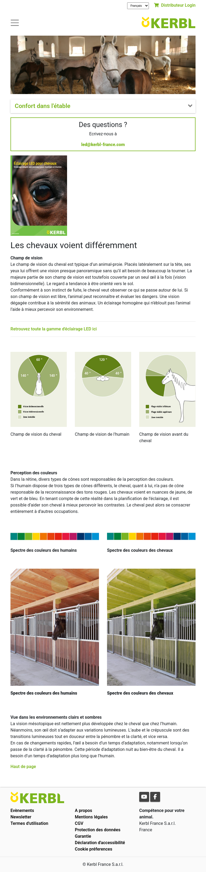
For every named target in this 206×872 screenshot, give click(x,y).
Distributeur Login (175, 5)
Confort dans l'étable (42, 105)
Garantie (83, 836)
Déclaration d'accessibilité (100, 842)
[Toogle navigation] (14, 22)
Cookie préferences (93, 849)
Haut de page (23, 766)
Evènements (22, 810)
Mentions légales (91, 816)
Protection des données (97, 829)
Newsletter (20, 816)
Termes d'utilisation (29, 823)
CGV (79, 823)
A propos (83, 810)
